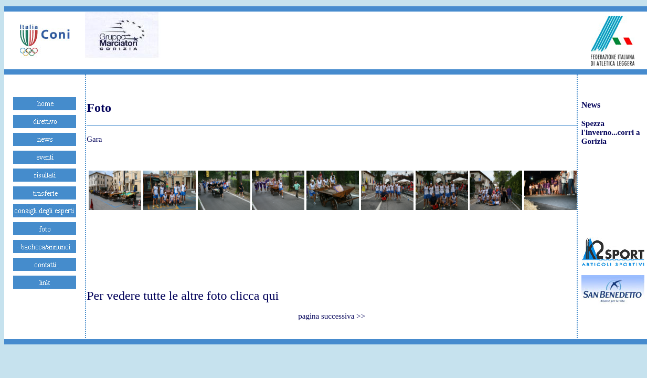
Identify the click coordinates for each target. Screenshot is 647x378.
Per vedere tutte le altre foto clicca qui (183, 295)
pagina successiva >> (331, 316)
